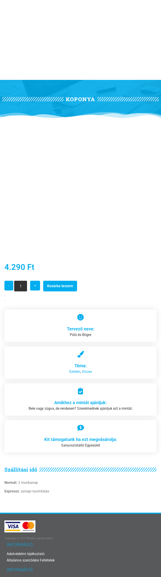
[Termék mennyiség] (20, 232)
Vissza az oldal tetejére (80, 559)
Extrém (74, 318)
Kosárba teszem (60, 232)
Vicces (87, 318)
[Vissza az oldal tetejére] (80, 550)
